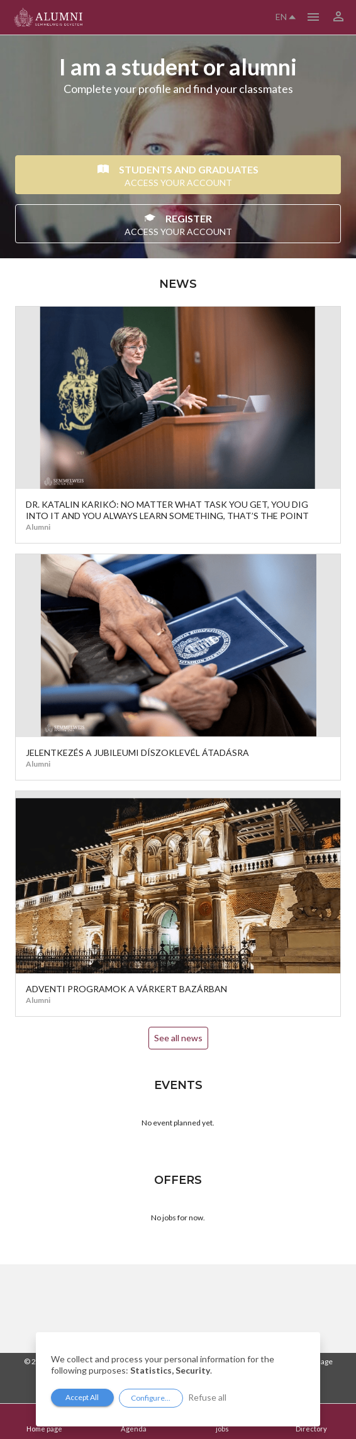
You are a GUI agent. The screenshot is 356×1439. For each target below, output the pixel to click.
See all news (178, 1037)
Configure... (150, 1398)
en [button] (285, 16)
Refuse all (207, 1397)
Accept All (82, 1397)
